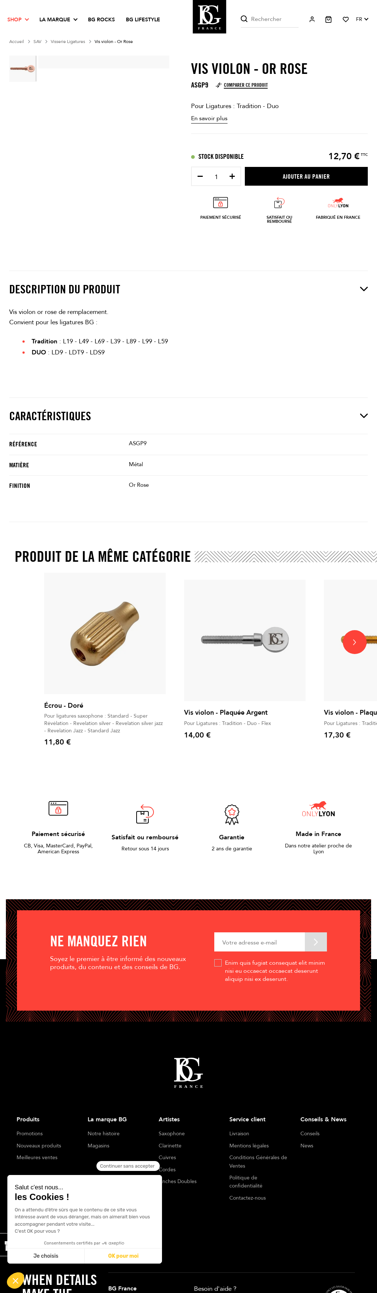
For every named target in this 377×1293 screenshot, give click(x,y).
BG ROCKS (101, 19)
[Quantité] (216, 177)
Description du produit (188, 289)
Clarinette (170, 1145)
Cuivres (167, 1157)
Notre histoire (104, 1133)
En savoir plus (209, 118)
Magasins (98, 1145)
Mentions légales (249, 1145)
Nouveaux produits (39, 1145)
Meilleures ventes (37, 1157)
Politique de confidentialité (246, 1181)
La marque (54, 19)
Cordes (167, 1169)
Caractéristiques (188, 416)
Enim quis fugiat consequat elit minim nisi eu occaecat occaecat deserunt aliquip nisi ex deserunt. (275, 971)
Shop (14, 19)
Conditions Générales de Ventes (258, 1161)
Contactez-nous (247, 1197)
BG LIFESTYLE (143, 19)
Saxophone (172, 1133)
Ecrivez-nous (213, 1279)
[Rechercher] (270, 19)
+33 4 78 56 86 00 (235, 1265)
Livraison (239, 1133)
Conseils (310, 1133)
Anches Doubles (178, 1181)
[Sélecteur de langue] (362, 19)
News (306, 1145)
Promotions (30, 1133)
